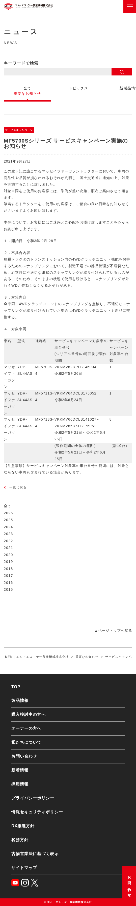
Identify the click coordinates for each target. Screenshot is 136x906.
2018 (8, 569)
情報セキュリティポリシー (37, 812)
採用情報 (20, 784)
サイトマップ (24, 867)
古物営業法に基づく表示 (35, 854)
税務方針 (20, 840)
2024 (8, 527)
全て (8, 506)
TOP (15, 687)
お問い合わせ (129, 884)
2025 (8, 520)
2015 (8, 589)
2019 (8, 562)
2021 (8, 548)
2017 (8, 576)
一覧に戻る (18, 487)
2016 (8, 583)
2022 (8, 541)
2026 (8, 513)
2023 (8, 534)
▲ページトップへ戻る (113, 630)
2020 (8, 555)
